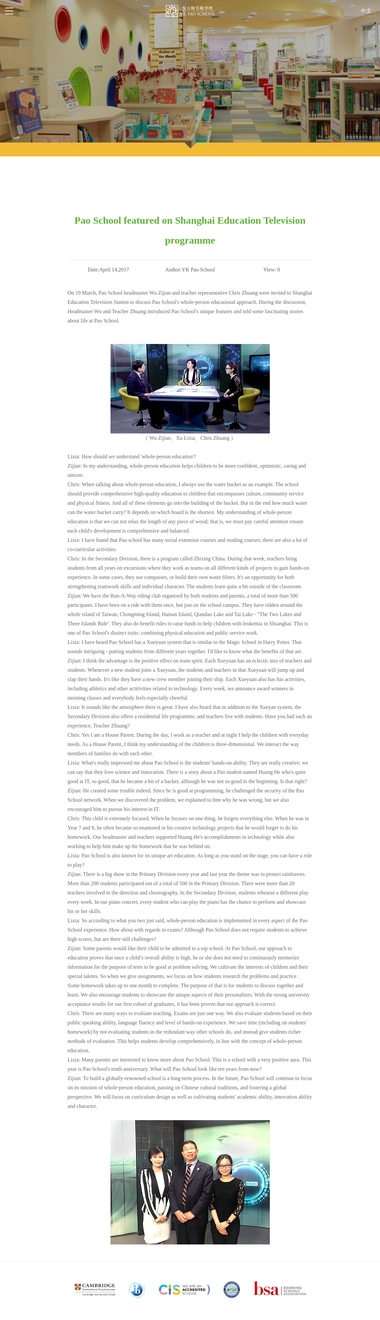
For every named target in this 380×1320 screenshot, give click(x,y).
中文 (366, 11)
